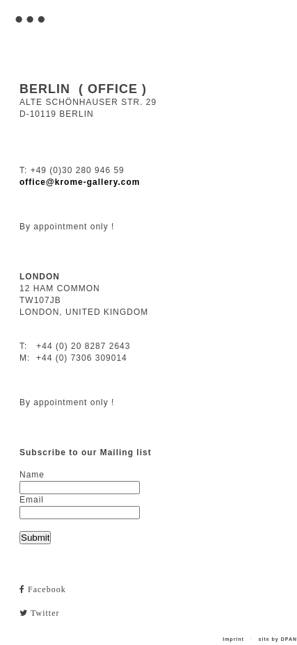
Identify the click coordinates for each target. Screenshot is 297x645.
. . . (28, 8)
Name (32, 475)
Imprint (233, 639)
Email (31, 500)
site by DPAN (278, 639)
